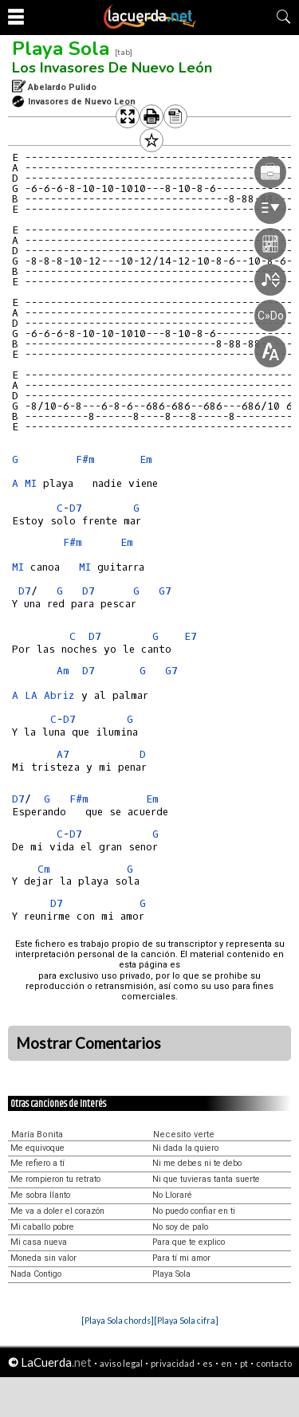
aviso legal (121, 1363)
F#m (85, 459)
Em (126, 542)
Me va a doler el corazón (57, 1211)
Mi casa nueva (38, 1242)
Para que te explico (188, 1242)
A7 (63, 754)
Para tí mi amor (181, 1258)
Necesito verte (183, 1134)
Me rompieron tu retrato (55, 1179)
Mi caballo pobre (42, 1227)
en (226, 1363)
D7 (75, 508)
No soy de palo (180, 1227)
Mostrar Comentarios (88, 1043)
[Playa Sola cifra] (186, 1320)
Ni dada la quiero (185, 1148)
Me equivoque (37, 1148)
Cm (43, 869)
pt (244, 1363)
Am (63, 670)
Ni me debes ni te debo (197, 1163)
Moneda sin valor (43, 1258)
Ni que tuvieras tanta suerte (206, 1179)
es (208, 1363)
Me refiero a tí (37, 1163)
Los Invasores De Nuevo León (112, 67)
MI (31, 483)
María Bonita (37, 1134)
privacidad (173, 1363)
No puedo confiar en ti (193, 1211)
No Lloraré (172, 1195)
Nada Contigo (35, 1274)
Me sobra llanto (40, 1195)
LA (31, 695)
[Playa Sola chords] (117, 1320)
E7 (190, 636)
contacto (274, 1363)
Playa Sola (60, 48)
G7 (165, 591)
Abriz (59, 695)
